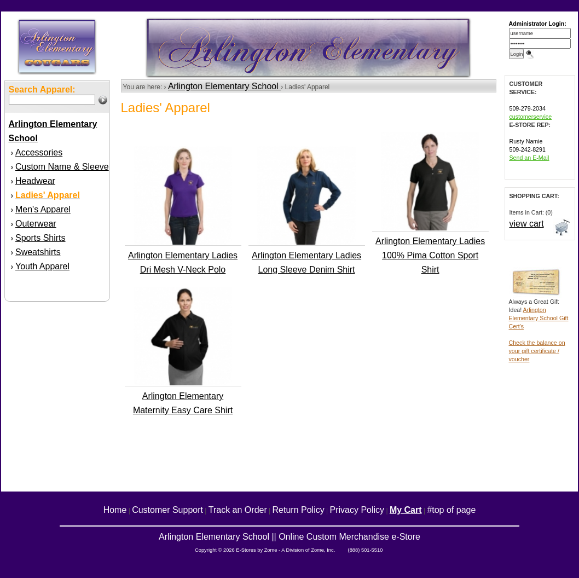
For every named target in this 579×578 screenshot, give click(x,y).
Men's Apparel (43, 209)
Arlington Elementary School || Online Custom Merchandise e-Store (289, 536)
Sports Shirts (40, 237)
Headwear (35, 181)
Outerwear (35, 223)
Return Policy (299, 510)
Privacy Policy (357, 510)
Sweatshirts (38, 252)
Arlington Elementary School (224, 86)
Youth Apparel (42, 266)
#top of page (451, 510)
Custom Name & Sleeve (62, 166)
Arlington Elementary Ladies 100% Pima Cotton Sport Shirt (430, 255)
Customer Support (167, 510)
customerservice (530, 116)
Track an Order (238, 510)
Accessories (38, 152)
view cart (526, 223)
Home (115, 510)
